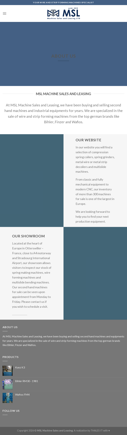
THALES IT (97, 430)
